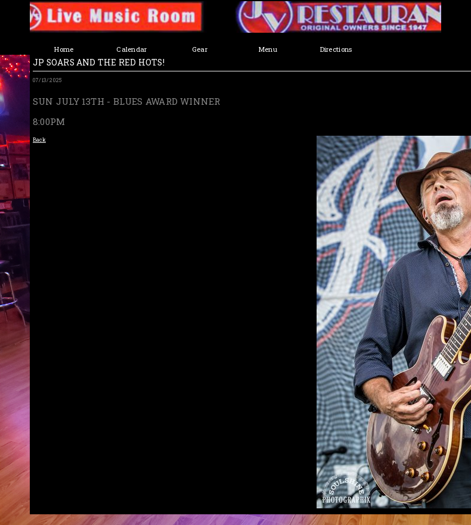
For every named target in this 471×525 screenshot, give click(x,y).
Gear (199, 49)
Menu (267, 49)
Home (63, 49)
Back (39, 139)
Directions (336, 49)
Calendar (131, 49)
